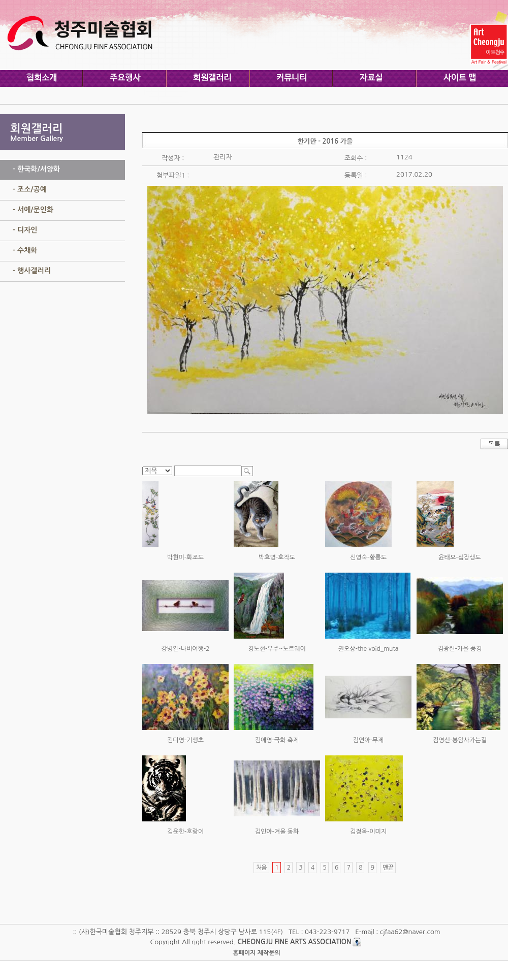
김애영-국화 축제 (277, 740)
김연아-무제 (368, 740)
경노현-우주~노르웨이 (277, 649)
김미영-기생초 (185, 740)
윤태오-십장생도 (459, 557)
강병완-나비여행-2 (186, 649)
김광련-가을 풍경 (460, 649)
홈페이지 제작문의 (256, 953)
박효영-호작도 (277, 557)
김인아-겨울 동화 (277, 832)
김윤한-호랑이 (185, 832)
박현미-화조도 (185, 557)
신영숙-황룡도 (368, 557)
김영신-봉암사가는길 (460, 740)
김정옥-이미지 (368, 832)
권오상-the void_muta (368, 649)
